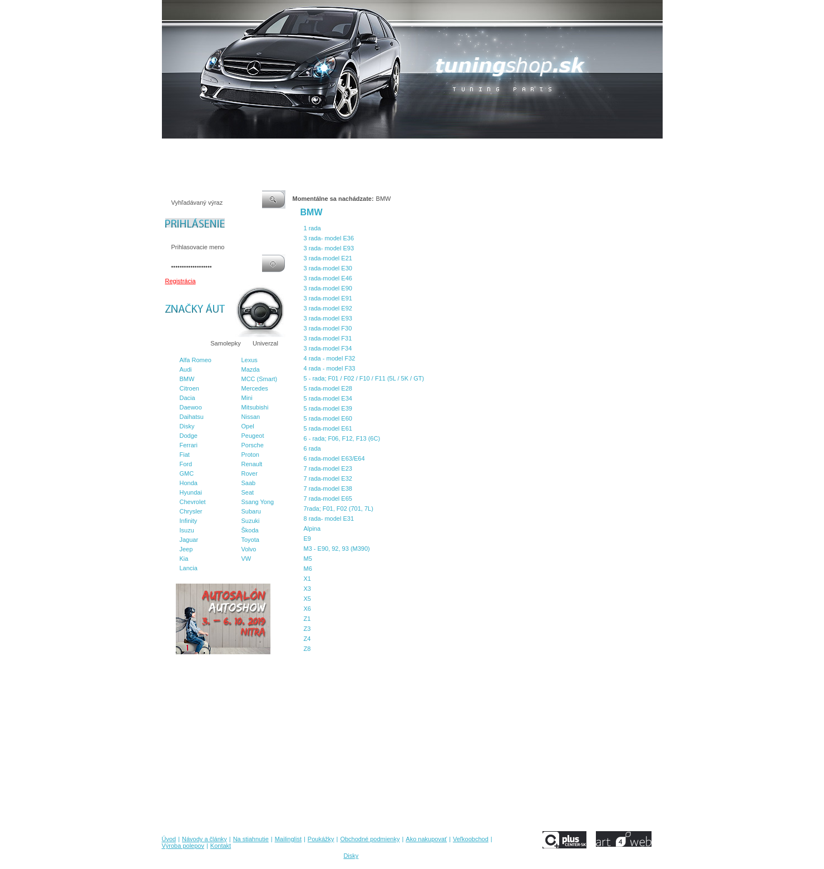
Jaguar (189, 539)
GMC (187, 473)
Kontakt (589, 149)
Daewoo (191, 407)
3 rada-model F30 (328, 328)
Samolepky (225, 343)
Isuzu (187, 530)
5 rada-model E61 (328, 428)
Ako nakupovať (450, 149)
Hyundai (191, 492)
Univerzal (265, 343)
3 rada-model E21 (328, 258)
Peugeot (252, 435)
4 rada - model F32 (330, 358)
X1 (307, 578)
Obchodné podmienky (390, 149)
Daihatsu (192, 416)
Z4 (307, 638)
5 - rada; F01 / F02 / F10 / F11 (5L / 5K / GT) (364, 378)
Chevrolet (193, 501)
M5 (308, 558)
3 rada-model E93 (328, 318)
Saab (248, 483)
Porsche (252, 445)
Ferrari (189, 445)
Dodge (189, 435)
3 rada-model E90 (328, 288)
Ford (186, 464)
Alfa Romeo (195, 360)
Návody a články (208, 149)
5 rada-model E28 (328, 388)
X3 (307, 588)
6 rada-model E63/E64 (334, 458)
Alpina (312, 528)
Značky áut (184, 343)
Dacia (187, 397)
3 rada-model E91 (328, 298)
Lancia (189, 568)
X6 (307, 608)
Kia (184, 558)
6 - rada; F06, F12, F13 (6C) (342, 438)
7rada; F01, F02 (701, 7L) (338, 508)
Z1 (307, 618)
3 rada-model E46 (328, 278)
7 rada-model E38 (328, 488)
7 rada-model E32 (328, 478)
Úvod (169, 149)
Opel (247, 426)
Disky (187, 426)
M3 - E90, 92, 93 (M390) (337, 548)
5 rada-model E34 (328, 398)
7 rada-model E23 (328, 468)
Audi (186, 369)
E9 (307, 538)
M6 (308, 568)
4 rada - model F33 (330, 368)
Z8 (307, 648)
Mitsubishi (255, 407)
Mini (247, 397)
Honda (189, 483)
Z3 (307, 628)
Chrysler (191, 511)
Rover (249, 473)
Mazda (250, 369)
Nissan (250, 416)
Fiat (185, 454)
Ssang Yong (257, 501)
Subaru (251, 511)
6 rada (312, 448)
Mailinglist (300, 149)
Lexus (249, 360)
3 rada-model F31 (328, 338)
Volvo (248, 549)
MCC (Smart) (259, 379)
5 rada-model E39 (328, 408)
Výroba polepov (547, 149)
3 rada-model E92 (328, 308)
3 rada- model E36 (329, 238)
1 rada (312, 228)
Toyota (250, 539)
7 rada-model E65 (328, 498)
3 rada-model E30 (328, 268)
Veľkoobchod (498, 149)
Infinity (189, 520)
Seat (247, 492)
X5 (307, 598)
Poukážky (336, 149)
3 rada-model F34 (328, 348)
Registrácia (180, 281)
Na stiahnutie (259, 149)
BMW (187, 379)
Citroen (189, 388)
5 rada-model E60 (328, 418)
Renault (252, 464)
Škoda (250, 530)
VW (246, 558)
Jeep (186, 549)
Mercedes (254, 388)
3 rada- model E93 (329, 248)
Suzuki (250, 520)
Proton (250, 454)
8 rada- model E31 (329, 518)
